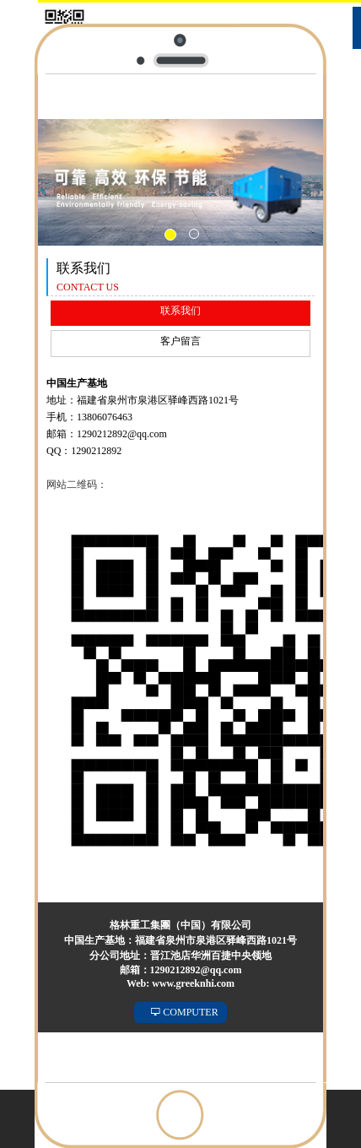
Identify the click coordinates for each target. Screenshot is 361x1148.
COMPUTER (184, 1012)
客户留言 (180, 341)
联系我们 (180, 311)
